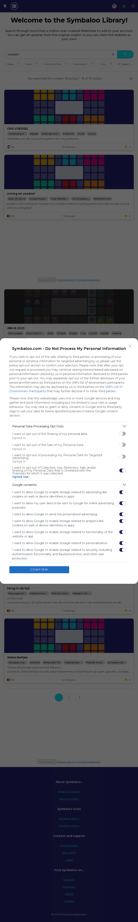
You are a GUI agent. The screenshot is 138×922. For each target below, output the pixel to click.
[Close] (130, 346)
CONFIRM (39, 570)
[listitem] (69, 426)
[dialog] (69, 461)
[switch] (122, 434)
